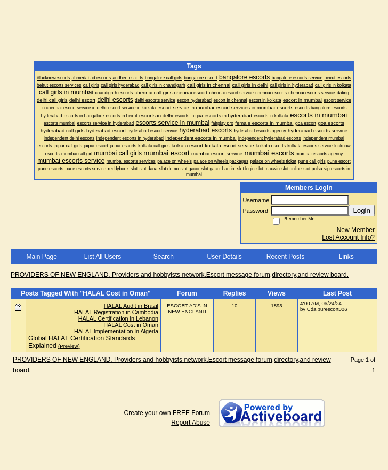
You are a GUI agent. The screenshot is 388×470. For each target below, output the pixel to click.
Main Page (41, 256)
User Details (224, 256)
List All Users (102, 256)
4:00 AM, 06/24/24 (321, 303)
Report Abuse (190, 422)
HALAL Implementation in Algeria (116, 331)
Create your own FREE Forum (167, 413)
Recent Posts (285, 256)
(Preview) (69, 346)
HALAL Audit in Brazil (131, 305)
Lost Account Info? (348, 237)
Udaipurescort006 (327, 309)
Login (361, 210)
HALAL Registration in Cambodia (116, 312)
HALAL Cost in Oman (130, 325)
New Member (356, 230)
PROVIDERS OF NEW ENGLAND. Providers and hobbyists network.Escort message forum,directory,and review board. (180, 274)
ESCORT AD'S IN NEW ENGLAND (187, 308)
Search (163, 256)
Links (346, 256)
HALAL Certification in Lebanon (118, 318)
